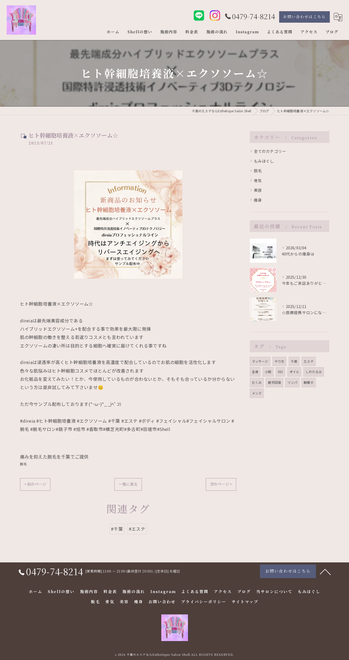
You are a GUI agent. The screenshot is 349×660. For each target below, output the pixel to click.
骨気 (258, 180)
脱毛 (23, 463)
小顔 (268, 371)
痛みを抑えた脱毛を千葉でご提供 (54, 456)
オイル (294, 371)
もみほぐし (264, 161)
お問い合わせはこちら (304, 16)
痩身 (258, 200)
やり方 (279, 361)
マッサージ (260, 361)
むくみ (257, 382)
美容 (258, 190)
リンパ (292, 382)
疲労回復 (274, 382)
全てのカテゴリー (270, 151)
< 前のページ (35, 484)
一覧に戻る (128, 484)
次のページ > (221, 484)
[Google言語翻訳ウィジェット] (338, 17)
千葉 (294, 361)
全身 (255, 371)
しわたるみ (314, 371)
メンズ (257, 393)
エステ (309, 361)
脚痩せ (309, 382)
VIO (280, 371)
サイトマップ (245, 601)
